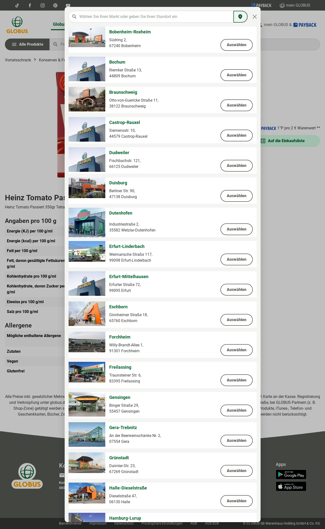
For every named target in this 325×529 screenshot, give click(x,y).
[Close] (255, 17)
